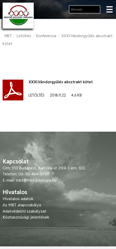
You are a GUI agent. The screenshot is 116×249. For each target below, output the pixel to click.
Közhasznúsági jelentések (26, 217)
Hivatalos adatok (18, 198)
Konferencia (46, 35)
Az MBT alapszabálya (22, 205)
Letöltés (24, 35)
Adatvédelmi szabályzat (24, 211)
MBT (8, 35)
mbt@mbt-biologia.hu (36, 180)
